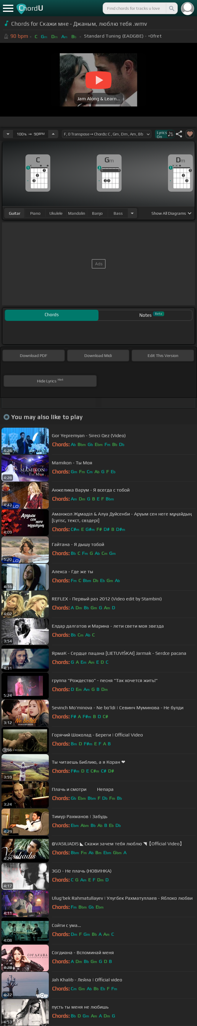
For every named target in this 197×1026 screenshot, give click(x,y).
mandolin (76, 213)
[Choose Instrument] (132, 213)
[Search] (171, 8)
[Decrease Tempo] (8, 134)
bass (118, 213)
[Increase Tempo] (53, 134)
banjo (97, 213)
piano (35, 213)
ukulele (55, 213)
